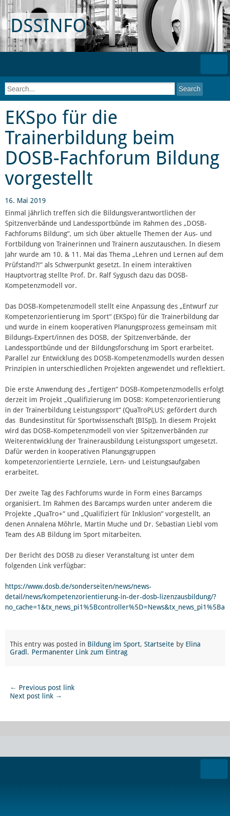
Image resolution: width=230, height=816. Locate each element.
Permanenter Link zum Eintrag (79, 652)
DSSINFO (48, 26)
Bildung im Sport (113, 644)
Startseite (159, 644)
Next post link (36, 696)
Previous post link (42, 688)
